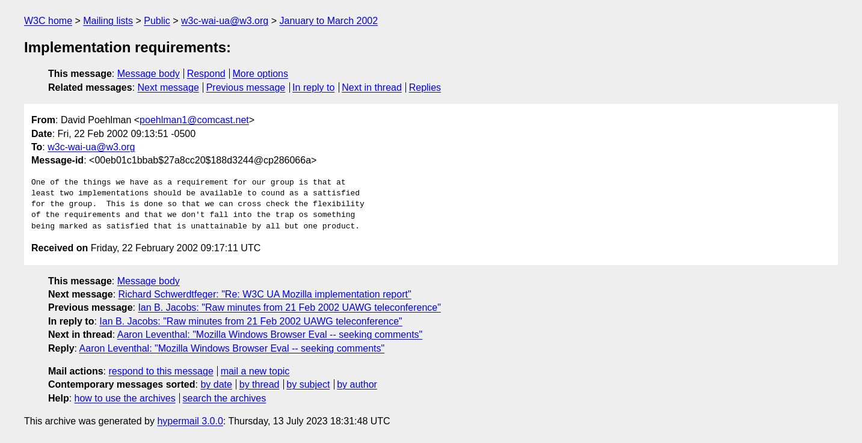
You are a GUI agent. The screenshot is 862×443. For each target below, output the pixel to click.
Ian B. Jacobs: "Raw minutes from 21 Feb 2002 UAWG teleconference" (289, 307)
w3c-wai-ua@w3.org (224, 21)
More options (261, 74)
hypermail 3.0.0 (190, 421)
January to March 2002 (328, 21)
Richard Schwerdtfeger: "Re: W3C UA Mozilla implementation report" (265, 294)
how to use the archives (125, 398)
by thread (259, 384)
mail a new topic (255, 371)
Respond (206, 74)
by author (357, 384)
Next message (168, 87)
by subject (308, 384)
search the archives (224, 398)
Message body (148, 74)
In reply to (313, 87)
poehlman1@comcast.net (194, 120)
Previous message (246, 87)
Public (157, 21)
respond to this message (160, 371)
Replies (425, 87)
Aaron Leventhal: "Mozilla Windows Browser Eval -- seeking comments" (270, 334)
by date (216, 384)
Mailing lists (108, 21)
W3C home (48, 21)
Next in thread (372, 87)
